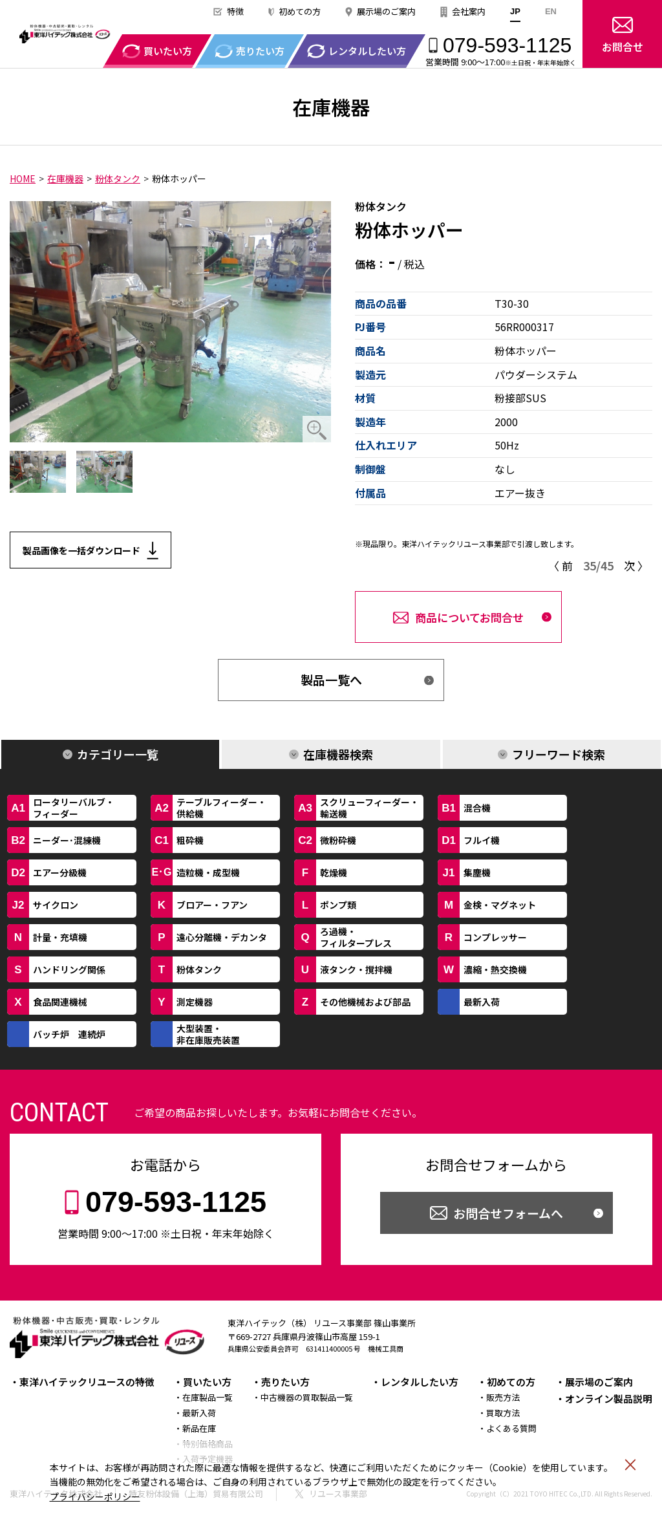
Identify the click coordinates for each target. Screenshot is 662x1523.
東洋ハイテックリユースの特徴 (87, 1381)
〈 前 (560, 565)
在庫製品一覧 (207, 1397)
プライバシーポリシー (95, 1496)
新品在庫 (199, 1428)
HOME (23, 178)
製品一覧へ (331, 679)
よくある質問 (511, 1428)
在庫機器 (65, 178)
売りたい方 (285, 1381)
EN (551, 11)
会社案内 (469, 11)
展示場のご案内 (386, 11)
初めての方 (300, 11)
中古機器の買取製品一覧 (307, 1397)
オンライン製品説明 (608, 1398)
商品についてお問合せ (469, 617)
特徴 (235, 11)
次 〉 (636, 565)
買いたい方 (207, 1381)
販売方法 (503, 1397)
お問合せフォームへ (508, 1213)
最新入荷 (199, 1413)
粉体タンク (117, 178)
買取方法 (503, 1413)
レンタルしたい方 (419, 1381)
